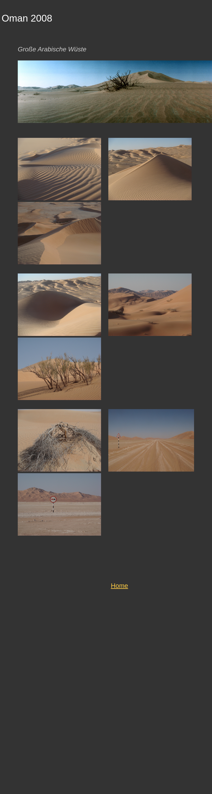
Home (119, 585)
